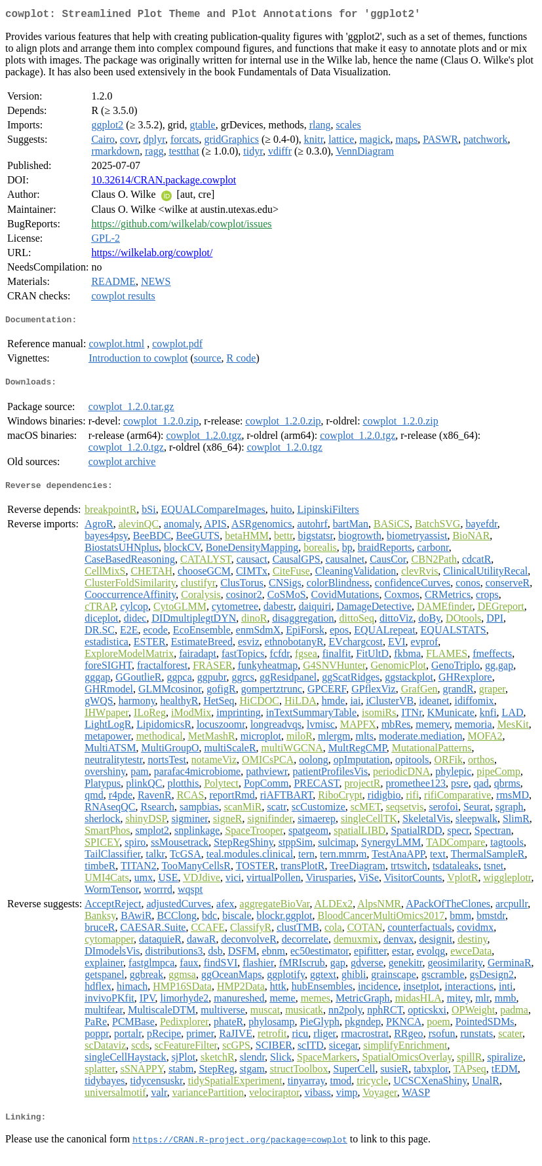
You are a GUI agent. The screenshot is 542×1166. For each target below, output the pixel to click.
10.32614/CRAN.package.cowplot (163, 182)
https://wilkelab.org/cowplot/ (151, 255)
